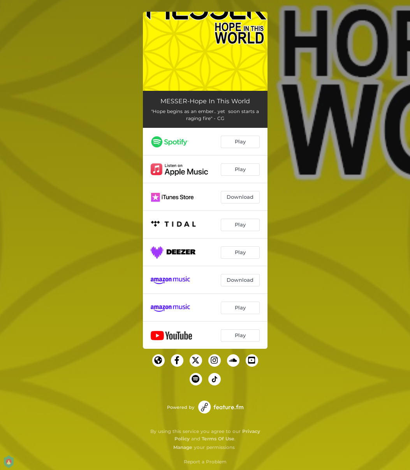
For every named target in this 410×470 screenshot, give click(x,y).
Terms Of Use (218, 439)
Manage (182, 447)
